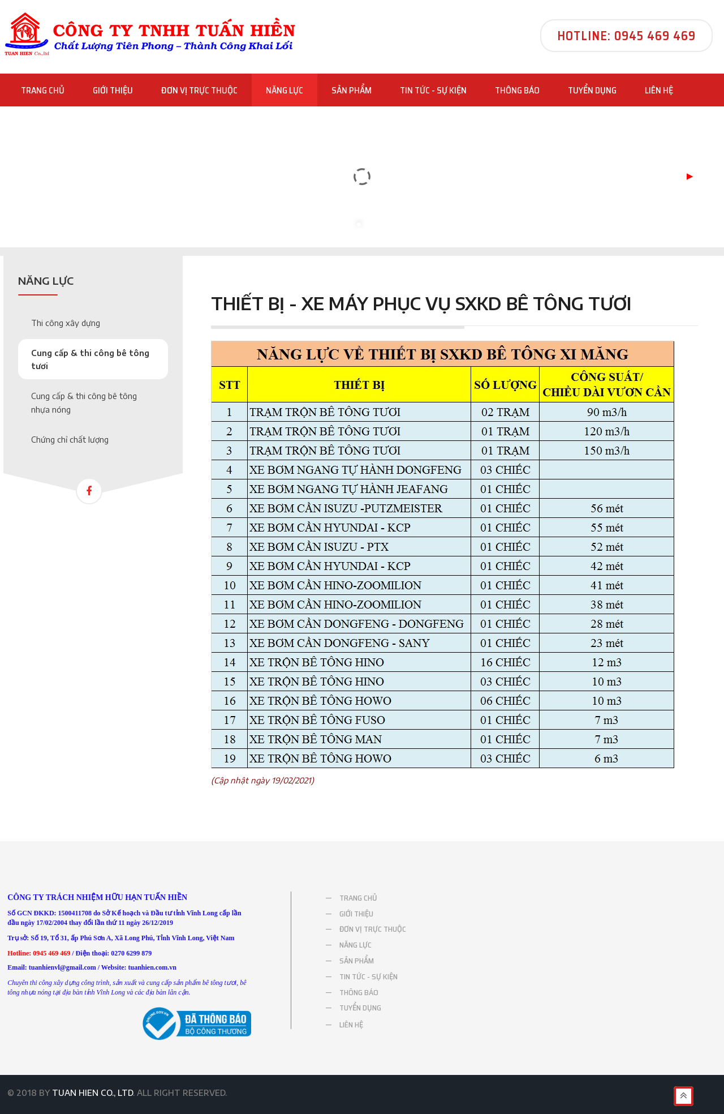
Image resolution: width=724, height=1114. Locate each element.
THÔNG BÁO (517, 90)
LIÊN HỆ (659, 90)
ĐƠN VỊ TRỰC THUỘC (199, 90)
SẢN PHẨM (351, 90)
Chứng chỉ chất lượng (70, 439)
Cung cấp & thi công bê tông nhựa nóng (84, 402)
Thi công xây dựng (65, 323)
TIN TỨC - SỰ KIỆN (433, 90)
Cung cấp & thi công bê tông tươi (90, 359)
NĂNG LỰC (284, 90)
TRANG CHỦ (42, 90)
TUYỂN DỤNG (592, 90)
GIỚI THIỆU (113, 90)
